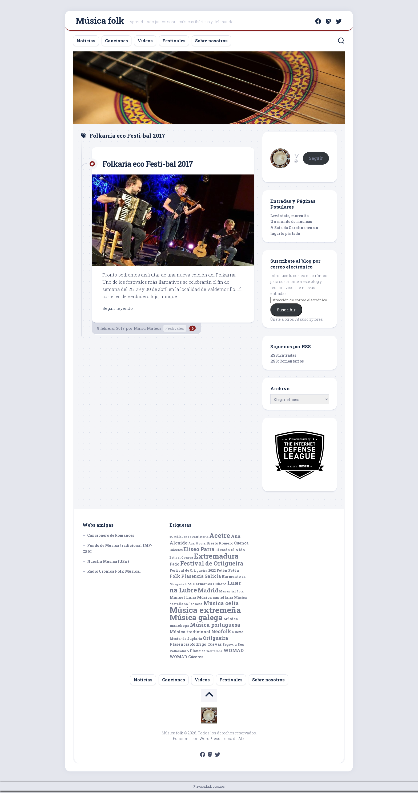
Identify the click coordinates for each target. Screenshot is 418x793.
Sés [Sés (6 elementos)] (241, 646)
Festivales (174, 43)
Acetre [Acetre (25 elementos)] (219, 538)
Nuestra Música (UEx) (108, 563)
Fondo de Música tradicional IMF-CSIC (117, 550)
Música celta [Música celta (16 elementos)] (221, 605)
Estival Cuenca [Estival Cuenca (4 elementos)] (181, 560)
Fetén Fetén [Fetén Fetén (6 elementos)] (227, 572)
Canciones (116, 43)
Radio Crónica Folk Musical (114, 573)
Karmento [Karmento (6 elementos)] (231, 578)
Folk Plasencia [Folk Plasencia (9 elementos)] (187, 578)
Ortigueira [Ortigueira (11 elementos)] (215, 640)
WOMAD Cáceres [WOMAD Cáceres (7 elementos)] (186, 659)
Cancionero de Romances (110, 537)
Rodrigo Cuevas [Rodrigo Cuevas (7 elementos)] (206, 646)
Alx (241, 740)
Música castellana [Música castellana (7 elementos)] (215, 599)
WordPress (209, 740)
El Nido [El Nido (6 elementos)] (238, 552)
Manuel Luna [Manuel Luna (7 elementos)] (183, 599)
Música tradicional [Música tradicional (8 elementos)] (190, 634)
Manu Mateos (148, 330)
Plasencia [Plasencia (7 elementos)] (179, 646)
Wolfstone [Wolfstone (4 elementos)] (214, 653)
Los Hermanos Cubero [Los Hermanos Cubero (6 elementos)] (205, 586)
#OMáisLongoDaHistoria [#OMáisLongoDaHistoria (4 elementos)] (189, 539)
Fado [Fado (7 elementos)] (174, 566)
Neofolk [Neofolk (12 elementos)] (221, 634)
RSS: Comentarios (287, 363)
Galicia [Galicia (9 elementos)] (212, 578)
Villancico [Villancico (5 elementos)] (196, 653)
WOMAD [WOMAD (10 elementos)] (233, 652)
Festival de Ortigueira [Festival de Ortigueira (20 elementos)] (211, 566)
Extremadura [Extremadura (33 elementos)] (216, 558)
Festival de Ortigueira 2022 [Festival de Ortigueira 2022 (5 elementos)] (193, 572)
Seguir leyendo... (120, 310)
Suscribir (286, 312)
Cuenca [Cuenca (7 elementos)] (241, 545)
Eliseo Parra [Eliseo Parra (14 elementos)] (199, 551)
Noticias (86, 43)
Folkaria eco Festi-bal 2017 (153, 165)
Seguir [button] (316, 160)
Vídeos (145, 43)
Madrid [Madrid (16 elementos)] (208, 592)
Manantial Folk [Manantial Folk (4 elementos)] (231, 594)
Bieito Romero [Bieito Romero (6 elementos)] (219, 545)
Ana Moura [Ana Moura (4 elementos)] (197, 545)
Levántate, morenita (289, 217)
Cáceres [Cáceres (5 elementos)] (176, 552)
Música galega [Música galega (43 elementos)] (196, 620)
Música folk (100, 21)
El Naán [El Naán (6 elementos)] (222, 552)
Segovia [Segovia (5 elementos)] (230, 647)
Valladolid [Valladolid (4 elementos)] (178, 653)
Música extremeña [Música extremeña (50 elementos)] (205, 612)
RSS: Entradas (283, 357)
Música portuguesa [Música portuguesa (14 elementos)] (215, 627)
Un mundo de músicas (291, 223)
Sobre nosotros (211, 43)
